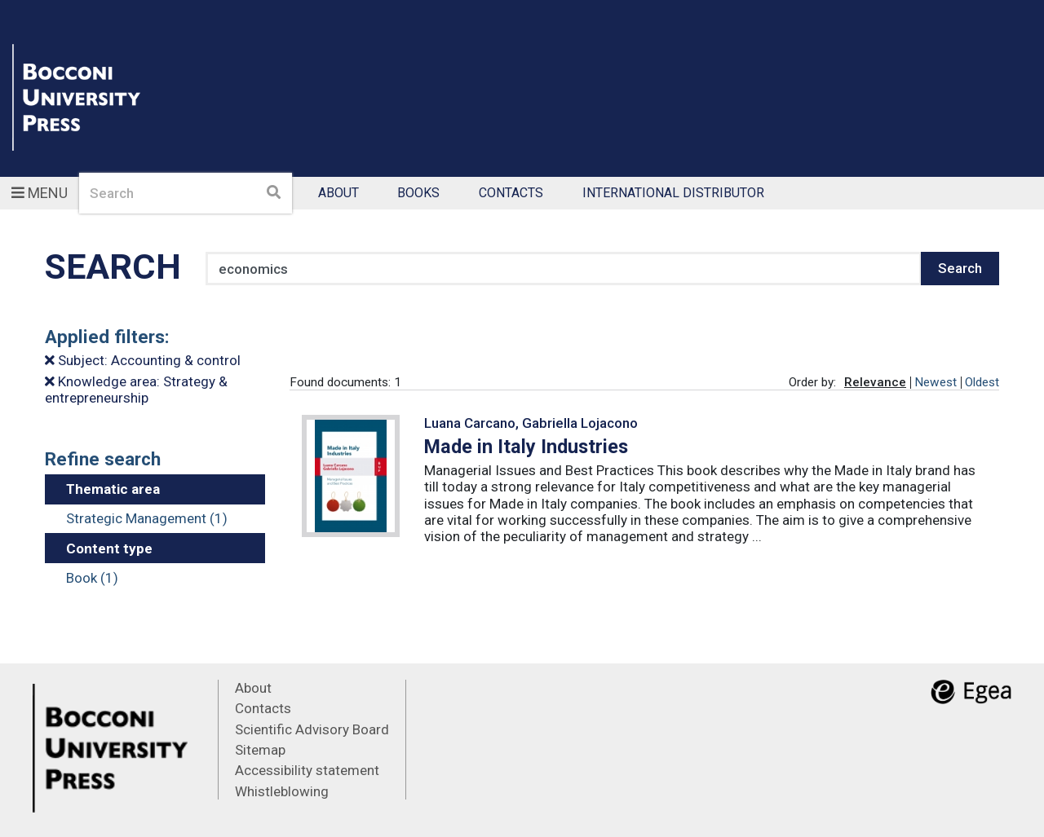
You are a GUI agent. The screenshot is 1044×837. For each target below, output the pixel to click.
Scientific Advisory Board (312, 729)
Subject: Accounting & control (143, 360)
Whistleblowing (282, 791)
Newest (935, 382)
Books (418, 193)
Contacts (511, 193)
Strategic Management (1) (147, 518)
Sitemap (260, 750)
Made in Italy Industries (526, 446)
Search (960, 268)
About (338, 193)
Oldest (982, 382)
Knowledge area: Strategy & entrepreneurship (136, 389)
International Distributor (673, 193)
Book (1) (92, 578)
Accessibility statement (307, 770)
